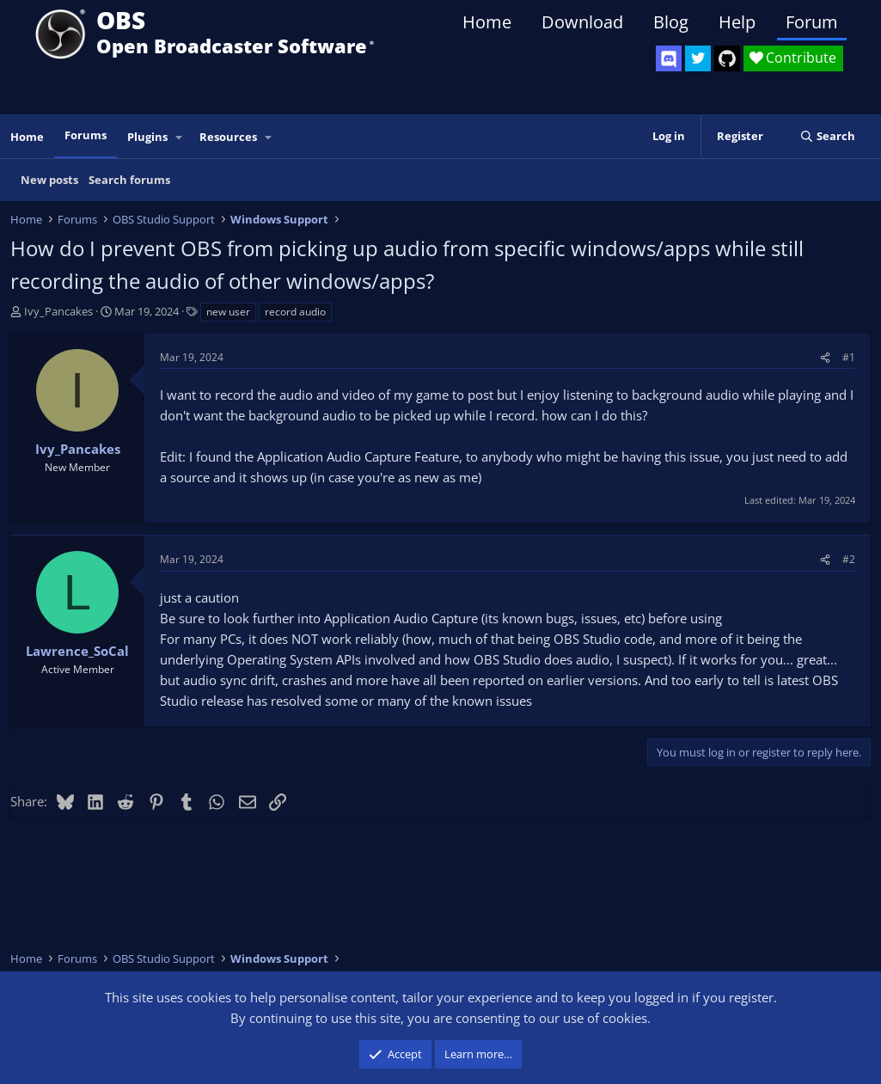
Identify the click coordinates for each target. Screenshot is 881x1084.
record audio (295, 311)
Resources (228, 136)
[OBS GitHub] (727, 58)
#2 (848, 559)
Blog (670, 22)
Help (737, 22)
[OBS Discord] (669, 58)
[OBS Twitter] (698, 58)
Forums (85, 135)
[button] (179, 137)
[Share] (825, 357)
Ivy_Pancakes (58, 311)
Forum (812, 22)
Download (582, 22)
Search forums (129, 179)
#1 (848, 357)
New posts (49, 179)
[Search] (827, 136)
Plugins (147, 136)
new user (228, 311)
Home (486, 22)
